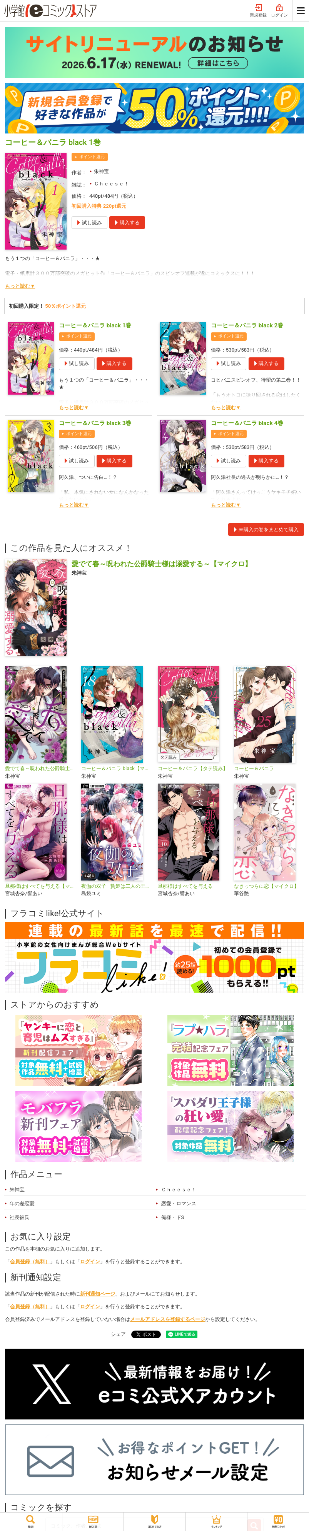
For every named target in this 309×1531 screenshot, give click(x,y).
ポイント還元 (92, 156)
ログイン (279, 11)
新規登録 (258, 11)
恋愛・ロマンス (178, 1203)
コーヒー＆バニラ (254, 768)
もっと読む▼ (20, 286)
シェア (118, 1334)
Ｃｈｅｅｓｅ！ (111, 184)
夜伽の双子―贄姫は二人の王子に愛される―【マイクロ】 (116, 886)
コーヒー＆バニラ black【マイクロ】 (116, 768)
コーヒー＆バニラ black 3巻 (95, 423)
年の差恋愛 (22, 1203)
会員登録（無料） (30, 1261)
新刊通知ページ (97, 1294)
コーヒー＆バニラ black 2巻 (247, 325)
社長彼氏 (20, 1217)
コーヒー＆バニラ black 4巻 (247, 423)
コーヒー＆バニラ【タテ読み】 (193, 768)
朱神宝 (101, 171)
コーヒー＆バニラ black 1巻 (95, 325)
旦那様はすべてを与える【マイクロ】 (40, 886)
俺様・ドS (172, 1217)
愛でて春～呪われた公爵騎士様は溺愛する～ (40, 768)
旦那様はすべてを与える (185, 886)
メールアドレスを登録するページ (167, 1319)
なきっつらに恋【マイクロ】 (266, 886)
